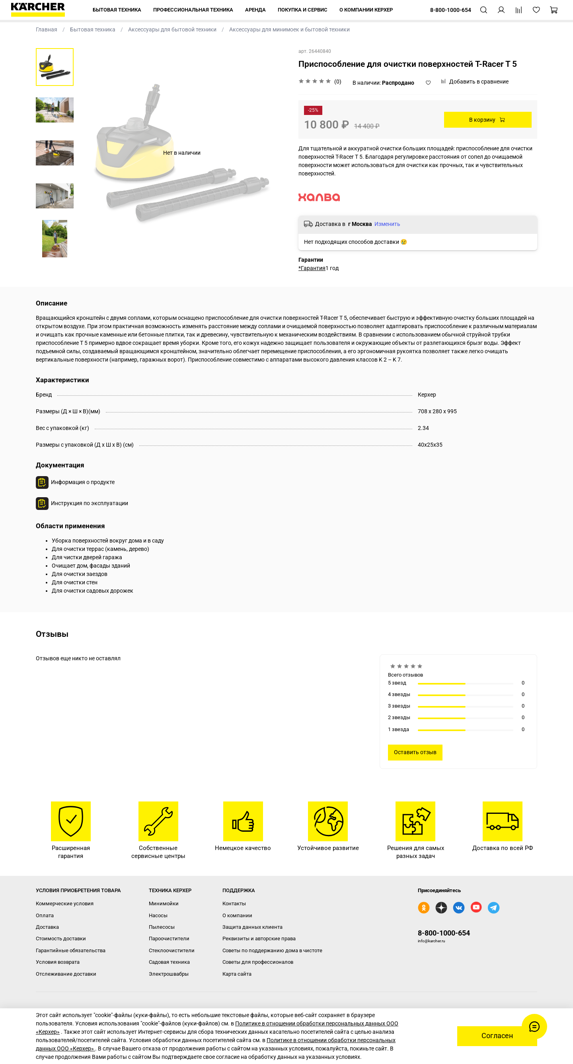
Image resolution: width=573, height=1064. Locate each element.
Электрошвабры (169, 974)
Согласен (497, 1036)
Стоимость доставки (61, 938)
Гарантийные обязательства (70, 950)
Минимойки (164, 903)
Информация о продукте (83, 482)
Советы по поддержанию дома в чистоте (272, 950)
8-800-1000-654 (444, 933)
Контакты (234, 903)
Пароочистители (169, 938)
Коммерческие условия (65, 903)
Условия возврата (58, 962)
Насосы (158, 915)
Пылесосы (162, 927)
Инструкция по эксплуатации (89, 503)
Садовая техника (169, 962)
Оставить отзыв (415, 752)
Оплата (45, 915)
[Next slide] (54, 248)
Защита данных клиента (252, 927)
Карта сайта (236, 974)
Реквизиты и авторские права (259, 938)
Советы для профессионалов (257, 962)
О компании (237, 915)
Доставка (47, 927)
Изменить (387, 224)
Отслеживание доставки (66, 974)
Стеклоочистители (172, 950)
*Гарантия (311, 268)
